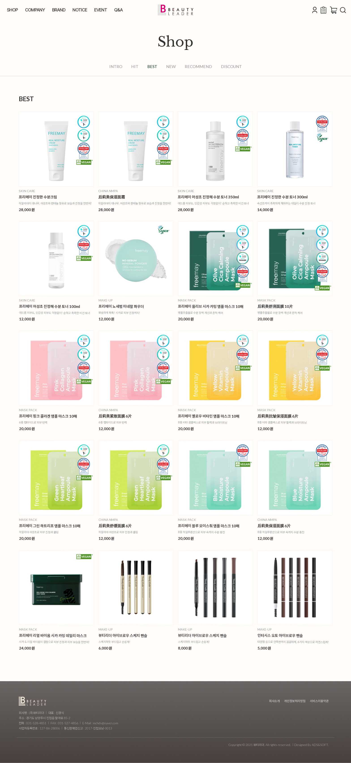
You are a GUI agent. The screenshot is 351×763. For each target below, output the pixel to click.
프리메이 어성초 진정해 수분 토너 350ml (208, 196)
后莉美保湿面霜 (111, 196)
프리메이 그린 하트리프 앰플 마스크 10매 (53, 525)
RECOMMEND (198, 66)
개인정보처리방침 (295, 701)
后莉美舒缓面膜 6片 (123, 525)
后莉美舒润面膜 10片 (283, 305)
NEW (171, 66)
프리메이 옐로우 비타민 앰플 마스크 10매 (212, 416)
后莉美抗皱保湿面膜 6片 (285, 415)
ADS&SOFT (320, 745)
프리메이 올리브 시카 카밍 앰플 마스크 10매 (213, 306)
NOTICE (80, 10)
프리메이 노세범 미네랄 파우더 (127, 305)
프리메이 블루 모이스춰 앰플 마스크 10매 (212, 525)
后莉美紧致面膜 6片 (123, 415)
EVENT (100, 10)
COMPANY (35, 10)
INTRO (115, 66)
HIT (134, 66)
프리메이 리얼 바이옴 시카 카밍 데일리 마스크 (55, 635)
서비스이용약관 (319, 701)
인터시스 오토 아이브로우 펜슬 (286, 634)
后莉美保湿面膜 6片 (282, 525)
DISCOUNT (231, 66)
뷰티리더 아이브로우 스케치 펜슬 (128, 634)
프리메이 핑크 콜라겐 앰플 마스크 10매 (51, 416)
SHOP (12, 10)
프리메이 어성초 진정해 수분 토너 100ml (52, 306)
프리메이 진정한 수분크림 (38, 196)
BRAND (58, 10)
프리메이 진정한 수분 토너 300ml (282, 196)
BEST (152, 66)
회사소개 (274, 701)
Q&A (118, 10)
